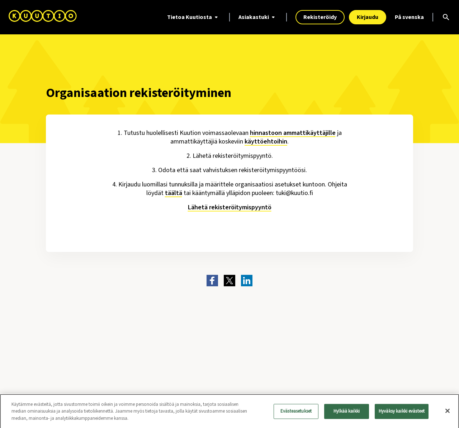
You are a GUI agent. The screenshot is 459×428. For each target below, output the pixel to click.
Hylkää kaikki (346, 413)
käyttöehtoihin (266, 141)
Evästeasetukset (296, 413)
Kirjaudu (367, 17)
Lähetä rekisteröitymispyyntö (229, 207)
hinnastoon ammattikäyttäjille (293, 132)
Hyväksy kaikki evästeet (402, 413)
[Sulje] (447, 413)
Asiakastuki (258, 17)
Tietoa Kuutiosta (194, 17)
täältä (173, 193)
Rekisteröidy (320, 17)
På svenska (409, 17)
